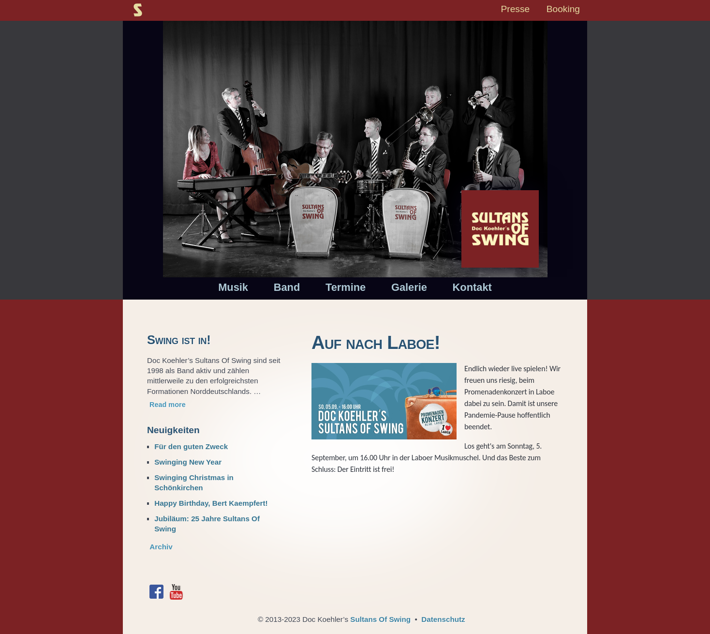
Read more (167, 404)
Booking (563, 9)
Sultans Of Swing (380, 619)
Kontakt (472, 287)
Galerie (409, 287)
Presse (515, 9)
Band (287, 287)
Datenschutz (443, 619)
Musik (233, 287)
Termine (345, 287)
